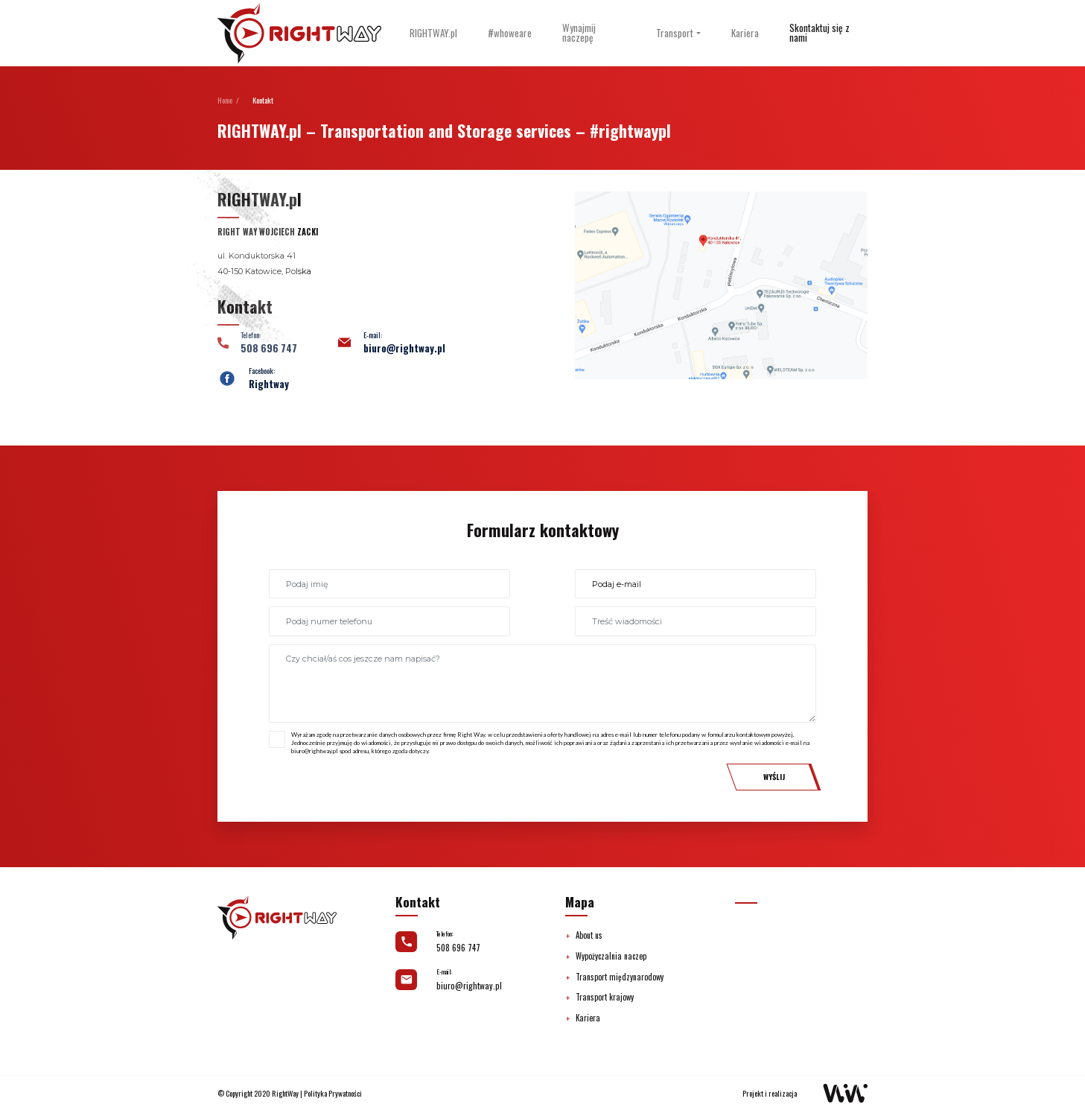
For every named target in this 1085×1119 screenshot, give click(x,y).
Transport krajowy (605, 997)
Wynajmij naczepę (579, 32)
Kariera (745, 33)
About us (589, 935)
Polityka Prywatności (333, 1093)
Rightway (269, 384)
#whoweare (510, 33)
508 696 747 (458, 947)
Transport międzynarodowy (620, 977)
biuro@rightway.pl (404, 348)
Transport (674, 33)
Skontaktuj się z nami (819, 32)
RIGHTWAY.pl (433, 33)
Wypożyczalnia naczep (611, 956)
